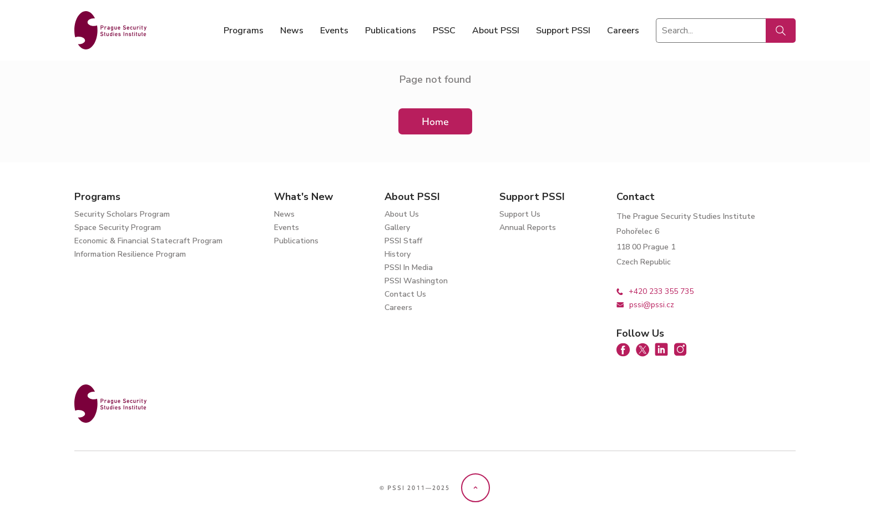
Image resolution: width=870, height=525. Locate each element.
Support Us (519, 214)
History (398, 254)
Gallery (397, 227)
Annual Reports (527, 227)
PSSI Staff (403, 241)
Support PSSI (563, 30)
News (292, 30)
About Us (402, 214)
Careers (623, 30)
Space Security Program (117, 227)
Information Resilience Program (130, 254)
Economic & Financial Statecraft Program (148, 241)
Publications (390, 30)
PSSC (444, 30)
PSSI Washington (416, 281)
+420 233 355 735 (655, 291)
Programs (244, 30)
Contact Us (405, 294)
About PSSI (495, 30)
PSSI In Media (409, 267)
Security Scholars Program (122, 214)
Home (435, 121)
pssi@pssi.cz (645, 304)
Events (334, 30)
